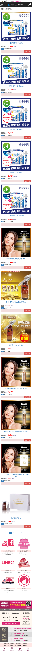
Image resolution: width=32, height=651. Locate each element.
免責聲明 (25, 643)
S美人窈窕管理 (15, 4)
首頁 (4, 1)
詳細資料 (27, 51)
